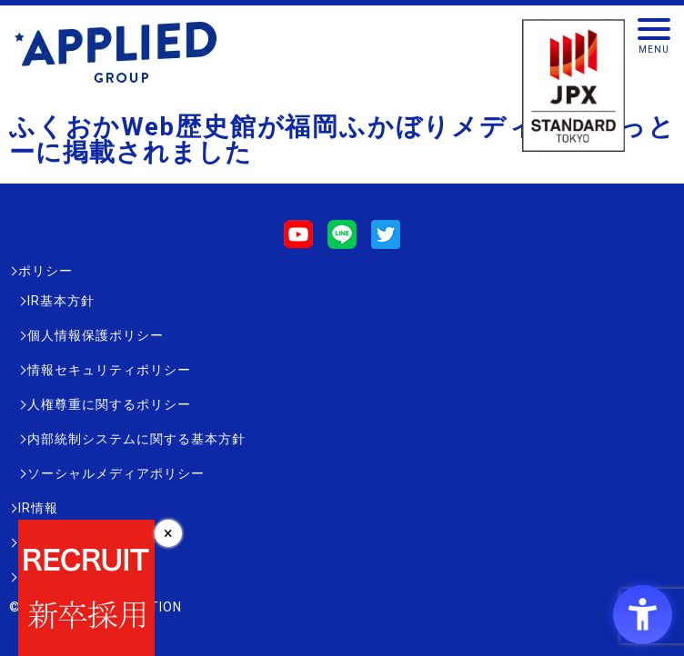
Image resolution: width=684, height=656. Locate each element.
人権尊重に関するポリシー (109, 404)
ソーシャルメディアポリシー (116, 473)
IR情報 (38, 508)
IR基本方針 (61, 300)
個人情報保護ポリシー (95, 335)
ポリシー (45, 270)
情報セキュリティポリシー (109, 370)
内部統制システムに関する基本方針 (136, 439)
